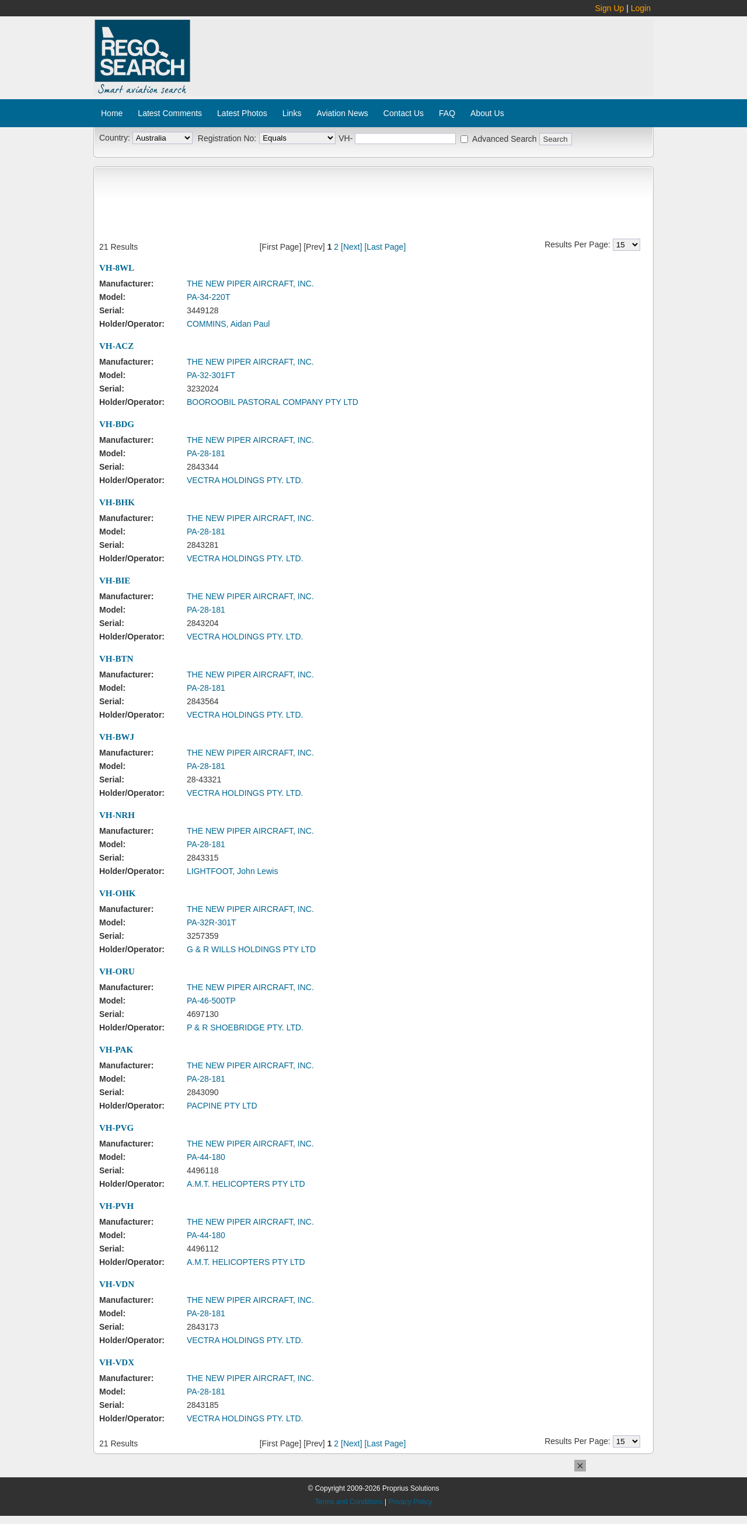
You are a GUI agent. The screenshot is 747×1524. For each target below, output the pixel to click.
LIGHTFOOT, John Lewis (232, 871)
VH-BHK (117, 502)
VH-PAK (116, 1049)
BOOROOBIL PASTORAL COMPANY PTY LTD (272, 402)
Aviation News (342, 113)
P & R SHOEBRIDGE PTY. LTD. (245, 1027)
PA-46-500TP (211, 1000)
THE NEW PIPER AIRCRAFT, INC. (250, 283)
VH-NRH (117, 815)
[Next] (351, 246)
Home (112, 113)
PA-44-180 (206, 1157)
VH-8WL (116, 267)
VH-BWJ (116, 737)
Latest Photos (242, 113)
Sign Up (609, 8)
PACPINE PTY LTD (222, 1105)
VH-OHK (117, 893)
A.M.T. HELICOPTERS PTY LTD (246, 1184)
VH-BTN (116, 658)
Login (641, 8)
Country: (114, 137)
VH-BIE (114, 580)
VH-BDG (116, 424)
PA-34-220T (208, 297)
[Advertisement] (422, 51)
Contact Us (403, 113)
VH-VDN (116, 1284)
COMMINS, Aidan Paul (228, 323)
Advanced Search (504, 139)
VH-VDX (116, 1362)
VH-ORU (117, 971)
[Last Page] (385, 246)
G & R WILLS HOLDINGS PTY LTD (251, 949)
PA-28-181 (206, 453)
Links (292, 113)
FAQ (447, 113)
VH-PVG (116, 1127)
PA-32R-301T (211, 922)
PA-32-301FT (211, 375)
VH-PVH (116, 1206)
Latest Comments (170, 113)
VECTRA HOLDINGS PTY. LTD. (245, 480)
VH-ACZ (116, 346)
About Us (487, 113)
